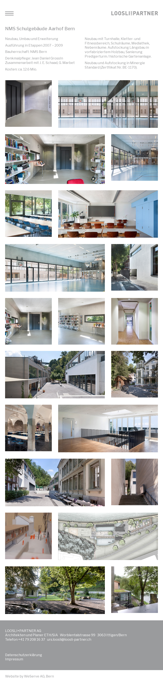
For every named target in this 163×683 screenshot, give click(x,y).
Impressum (14, 659)
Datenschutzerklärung (23, 655)
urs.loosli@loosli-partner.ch (69, 639)
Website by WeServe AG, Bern (29, 676)
